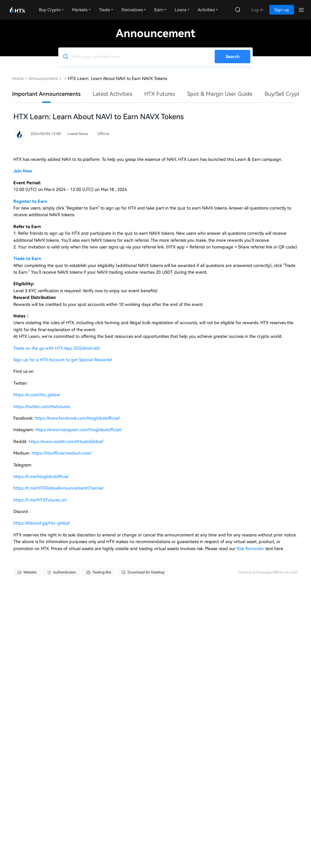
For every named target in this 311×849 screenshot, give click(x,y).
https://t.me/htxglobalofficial (40, 476)
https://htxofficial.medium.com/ (62, 453)
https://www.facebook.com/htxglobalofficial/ (77, 418)
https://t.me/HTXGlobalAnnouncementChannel (58, 488)
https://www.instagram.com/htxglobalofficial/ (78, 429)
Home (18, 78)
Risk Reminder (251, 548)
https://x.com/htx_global (36, 394)
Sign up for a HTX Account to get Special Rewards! (62, 359)
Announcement (43, 78)
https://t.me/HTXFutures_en (40, 499)
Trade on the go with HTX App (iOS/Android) (56, 348)
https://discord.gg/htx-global (41, 523)
